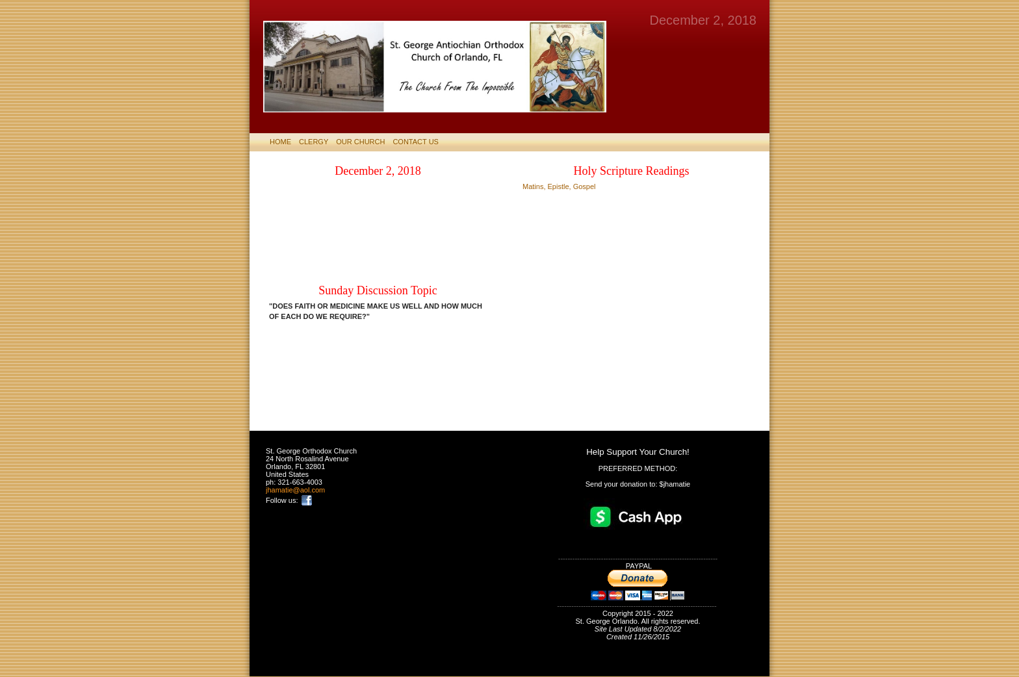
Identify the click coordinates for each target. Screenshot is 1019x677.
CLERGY (313, 142)
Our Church (360, 142)
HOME (280, 142)
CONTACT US (416, 142)
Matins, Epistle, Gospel (559, 186)
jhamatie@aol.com (295, 490)
